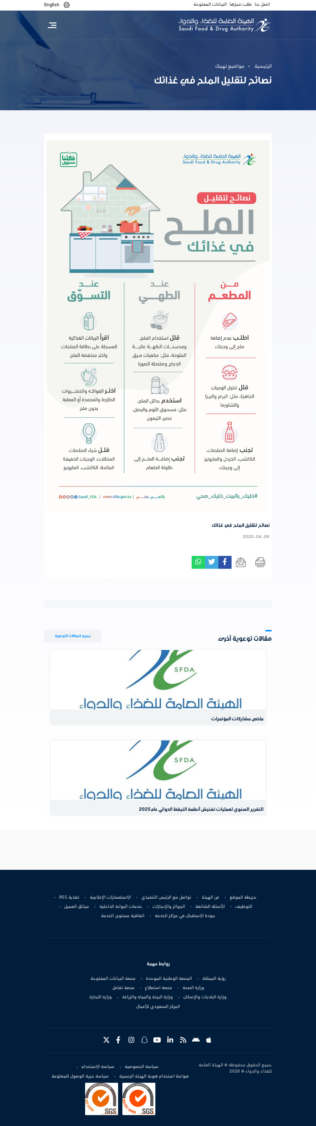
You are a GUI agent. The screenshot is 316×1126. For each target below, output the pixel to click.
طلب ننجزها (241, 5)
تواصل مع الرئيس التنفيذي (166, 898)
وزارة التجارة (100, 997)
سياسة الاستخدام (97, 1067)
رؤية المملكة (214, 979)
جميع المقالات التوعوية (73, 636)
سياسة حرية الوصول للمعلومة (80, 1076)
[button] (67, 5)
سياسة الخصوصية (142, 1067)
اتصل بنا (262, 5)
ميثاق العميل (76, 907)
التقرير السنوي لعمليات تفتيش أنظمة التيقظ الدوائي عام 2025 (201, 809)
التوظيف (243, 907)
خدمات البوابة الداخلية (120, 907)
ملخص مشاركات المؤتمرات (237, 719)
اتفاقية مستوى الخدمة (122, 916)
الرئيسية (263, 66)
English (51, 5)
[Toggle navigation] (52, 25)
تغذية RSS (69, 898)
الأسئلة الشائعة (210, 907)
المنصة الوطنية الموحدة (169, 979)
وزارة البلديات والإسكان (205, 997)
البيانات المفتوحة (210, 5)
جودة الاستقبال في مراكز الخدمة (185, 916)
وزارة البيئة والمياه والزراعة (147, 997)
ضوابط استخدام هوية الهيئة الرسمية (154, 1076)
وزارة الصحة (193, 988)
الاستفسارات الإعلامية (110, 898)
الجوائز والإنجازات (168, 907)
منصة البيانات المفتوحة (113, 979)
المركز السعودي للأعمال (158, 1007)
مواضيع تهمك (229, 66)
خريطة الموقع (243, 898)
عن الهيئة (210, 898)
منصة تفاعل (123, 988)
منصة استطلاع (158, 988)
